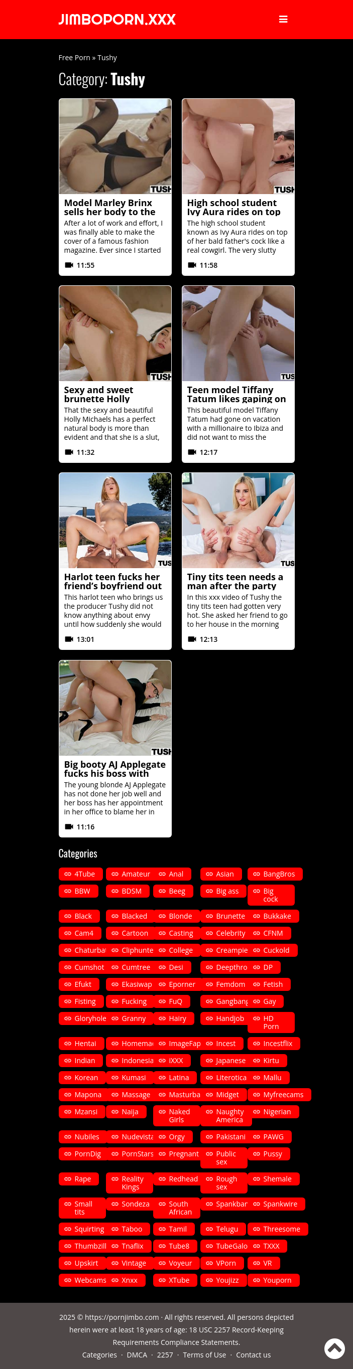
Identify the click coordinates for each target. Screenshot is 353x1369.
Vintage (134, 1263)
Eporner (182, 984)
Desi (176, 967)
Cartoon (135, 933)
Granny (134, 1018)
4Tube (85, 874)
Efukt (83, 984)
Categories (99, 1354)
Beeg (177, 891)
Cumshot (89, 967)
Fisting (85, 1001)
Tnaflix (133, 1246)
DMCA (137, 1354)
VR (268, 1263)
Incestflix (278, 1043)
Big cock (271, 895)
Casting (181, 933)
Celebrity (231, 933)
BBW (82, 891)
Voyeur (180, 1263)
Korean (86, 1077)
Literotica (231, 1077)
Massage (136, 1094)
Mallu (273, 1077)
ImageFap (185, 1043)
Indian (85, 1060)
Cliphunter (139, 950)
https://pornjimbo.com (122, 1317)
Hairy (177, 1018)
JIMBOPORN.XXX (117, 19)
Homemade (141, 1043)
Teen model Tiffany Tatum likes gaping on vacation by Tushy (236, 399)
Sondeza (136, 1204)
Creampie (232, 950)
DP (268, 967)
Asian (225, 874)
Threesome (282, 1229)
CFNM (273, 933)
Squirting (89, 1229)
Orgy (177, 1136)
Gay (270, 1001)
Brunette (231, 916)
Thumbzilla (92, 1246)
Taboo (132, 1229)
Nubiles (87, 1136)
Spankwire (281, 1204)
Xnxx (130, 1280)
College (181, 950)
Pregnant (184, 1153)
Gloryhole (90, 1018)
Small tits (84, 1208)
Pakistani (231, 1136)
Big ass (227, 891)
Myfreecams (284, 1094)
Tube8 (179, 1246)
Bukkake (277, 916)
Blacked (135, 916)
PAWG (274, 1136)
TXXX (272, 1246)
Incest (226, 1043)
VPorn (226, 1263)
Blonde (180, 916)
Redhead (183, 1178)
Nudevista (138, 1136)
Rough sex (227, 1182)
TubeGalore (235, 1246)
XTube (179, 1280)
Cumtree (136, 967)
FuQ (176, 1001)
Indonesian (140, 1060)
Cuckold (277, 950)
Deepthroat (235, 967)
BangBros (279, 874)
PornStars (138, 1153)
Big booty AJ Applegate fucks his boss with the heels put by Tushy (115, 773)
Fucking (134, 1001)
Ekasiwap (137, 984)
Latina (179, 1077)
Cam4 (84, 933)
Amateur (136, 874)
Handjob (230, 1018)
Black (83, 916)
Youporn (278, 1280)
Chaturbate (93, 950)
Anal (176, 874)
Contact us (253, 1354)
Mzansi (86, 1111)
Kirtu (271, 1060)
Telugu (227, 1229)
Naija (130, 1111)
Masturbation (191, 1094)
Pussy (273, 1153)
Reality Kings (133, 1182)
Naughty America (230, 1115)
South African (180, 1208)
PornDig (88, 1153)
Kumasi (134, 1077)
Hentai (85, 1043)
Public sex (226, 1157)
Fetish (273, 984)
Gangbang (233, 1001)
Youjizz (227, 1280)
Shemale (278, 1178)
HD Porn (271, 1022)
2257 (165, 1354)
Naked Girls (179, 1115)
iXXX (176, 1060)
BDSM (132, 891)
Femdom (231, 984)
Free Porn (74, 57)
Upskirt (86, 1263)
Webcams (90, 1280)
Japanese (231, 1060)
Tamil (178, 1229)
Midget (227, 1094)
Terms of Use (204, 1354)
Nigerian (277, 1111)
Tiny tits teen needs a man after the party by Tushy (235, 586)
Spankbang (234, 1204)
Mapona (88, 1094)
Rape (83, 1178)
